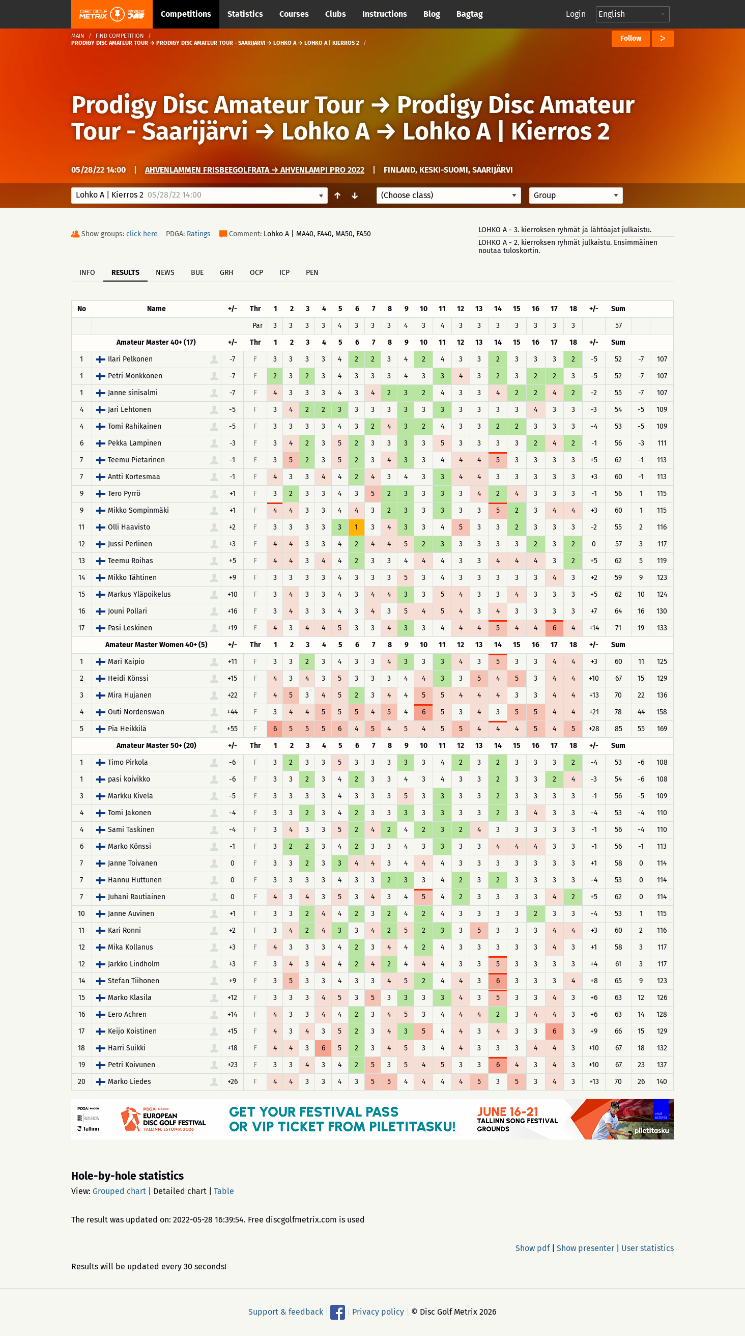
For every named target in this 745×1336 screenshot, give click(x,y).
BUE (197, 272)
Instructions (384, 14)
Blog (431, 14)
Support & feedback (285, 1312)
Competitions (186, 14)
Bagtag (469, 14)
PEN (312, 272)
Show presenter (585, 1248)
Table (224, 1191)
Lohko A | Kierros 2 (506, 131)
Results (125, 272)
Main (77, 36)
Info (87, 272)
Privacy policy (378, 1312)
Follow (630, 38)
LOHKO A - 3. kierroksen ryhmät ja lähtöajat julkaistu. (564, 230)
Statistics (245, 14)
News (165, 272)
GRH (227, 272)
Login (576, 14)
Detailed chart (180, 1191)
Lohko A (325, 131)
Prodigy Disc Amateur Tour (217, 105)
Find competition (120, 36)
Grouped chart (119, 1191)
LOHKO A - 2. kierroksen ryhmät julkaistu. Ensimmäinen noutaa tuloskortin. (567, 246)
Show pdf (532, 1248)
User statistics (647, 1248)
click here (142, 234)
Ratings (199, 234)
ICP (284, 272)
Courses (294, 14)
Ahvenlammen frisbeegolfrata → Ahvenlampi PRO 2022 (254, 170)
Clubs (335, 14)
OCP (256, 272)
